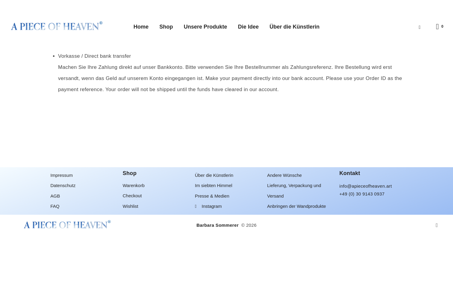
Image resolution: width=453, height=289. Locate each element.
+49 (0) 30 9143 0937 (362, 247)
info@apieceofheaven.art (366, 239)
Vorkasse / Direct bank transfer (94, 109)
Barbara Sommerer (218, 278)
